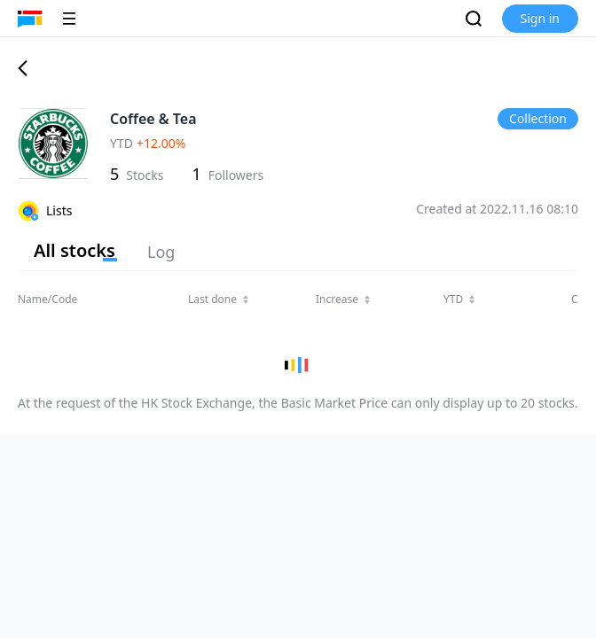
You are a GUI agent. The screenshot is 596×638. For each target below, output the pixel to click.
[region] (298, 336)
